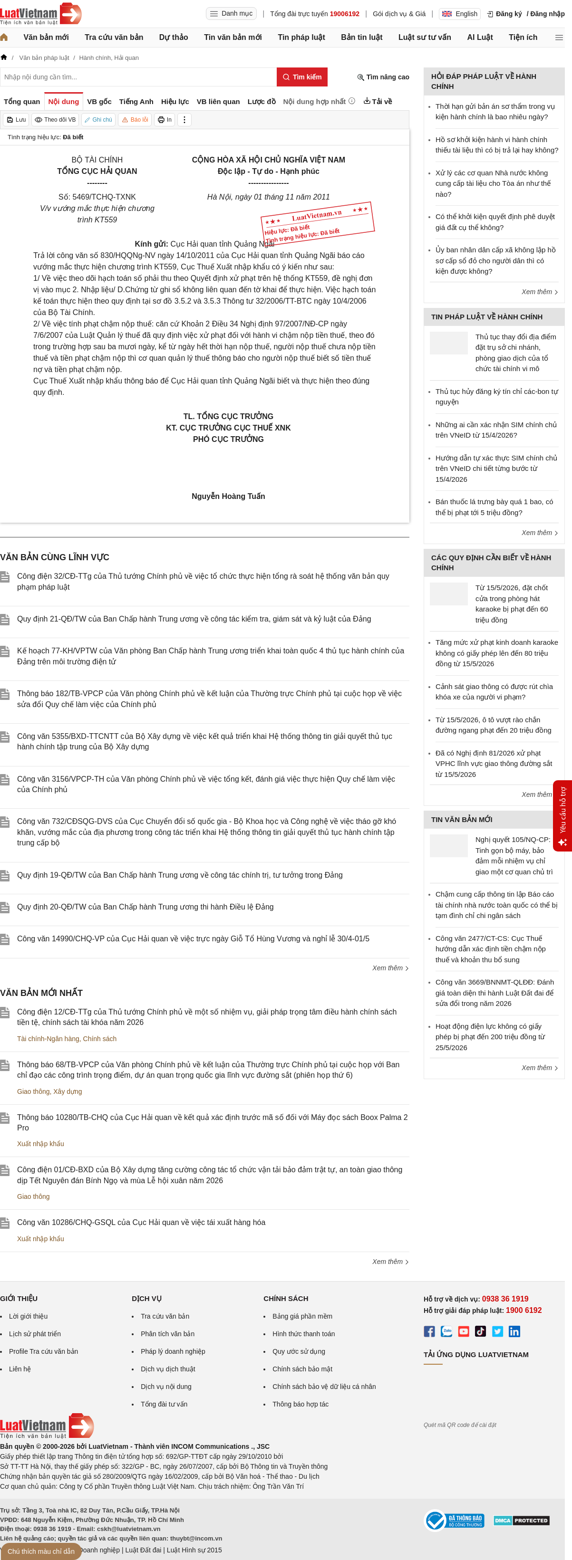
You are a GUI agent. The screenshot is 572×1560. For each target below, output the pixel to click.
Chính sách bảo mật (302, 1369)
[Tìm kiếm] (302, 76)
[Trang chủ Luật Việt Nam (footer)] (47, 1436)
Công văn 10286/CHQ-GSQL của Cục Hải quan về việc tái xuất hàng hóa (141, 1222)
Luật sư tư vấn (424, 37)
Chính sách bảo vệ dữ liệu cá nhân (324, 1386)
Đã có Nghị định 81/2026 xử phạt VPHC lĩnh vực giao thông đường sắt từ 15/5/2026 (494, 763)
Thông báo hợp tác (300, 1404)
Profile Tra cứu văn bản (43, 1351)
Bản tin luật (361, 37)
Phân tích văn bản (167, 1334)
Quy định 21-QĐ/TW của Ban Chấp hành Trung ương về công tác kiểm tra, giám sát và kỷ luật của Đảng (194, 619)
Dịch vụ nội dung (166, 1386)
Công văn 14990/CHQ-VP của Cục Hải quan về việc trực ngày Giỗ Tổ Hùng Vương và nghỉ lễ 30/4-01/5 (193, 939)
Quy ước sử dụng (298, 1351)
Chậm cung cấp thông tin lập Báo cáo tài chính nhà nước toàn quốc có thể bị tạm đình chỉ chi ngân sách (497, 904)
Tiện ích (523, 37)
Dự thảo (173, 37)
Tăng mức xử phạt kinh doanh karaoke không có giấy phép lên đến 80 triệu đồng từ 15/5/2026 (497, 653)
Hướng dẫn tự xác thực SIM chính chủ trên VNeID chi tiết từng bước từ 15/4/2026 (496, 468)
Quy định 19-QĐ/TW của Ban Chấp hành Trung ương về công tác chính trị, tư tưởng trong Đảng (180, 875)
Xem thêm (390, 968)
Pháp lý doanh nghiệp (173, 1351)
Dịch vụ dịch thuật (168, 1369)
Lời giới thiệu (28, 1316)
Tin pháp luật (301, 37)
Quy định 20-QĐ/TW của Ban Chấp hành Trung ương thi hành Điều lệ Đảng (145, 907)
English (459, 14)
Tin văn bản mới (233, 37)
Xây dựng (67, 1091)
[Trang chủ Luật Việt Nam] (41, 13)
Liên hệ (20, 1369)
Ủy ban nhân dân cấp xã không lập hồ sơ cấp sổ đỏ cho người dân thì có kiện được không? (496, 260)
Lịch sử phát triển (35, 1334)
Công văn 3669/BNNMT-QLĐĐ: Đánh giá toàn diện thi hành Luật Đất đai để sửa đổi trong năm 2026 (495, 992)
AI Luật (480, 37)
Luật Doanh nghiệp (91, 1550)
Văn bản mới (45, 37)
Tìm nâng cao (383, 77)
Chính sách (100, 1039)
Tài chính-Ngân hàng (48, 1039)
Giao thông (33, 1091)
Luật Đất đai (143, 1550)
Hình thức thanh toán (303, 1334)
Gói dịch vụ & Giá (399, 14)
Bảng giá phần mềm (302, 1316)
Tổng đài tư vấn (164, 1404)
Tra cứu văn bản (114, 37)
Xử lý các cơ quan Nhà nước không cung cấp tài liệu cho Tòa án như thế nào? (493, 183)
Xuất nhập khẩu (40, 1144)
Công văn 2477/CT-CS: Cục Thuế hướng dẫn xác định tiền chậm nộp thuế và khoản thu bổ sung (491, 949)
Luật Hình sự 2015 (194, 1550)
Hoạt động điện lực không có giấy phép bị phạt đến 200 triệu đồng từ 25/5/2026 (490, 1037)
